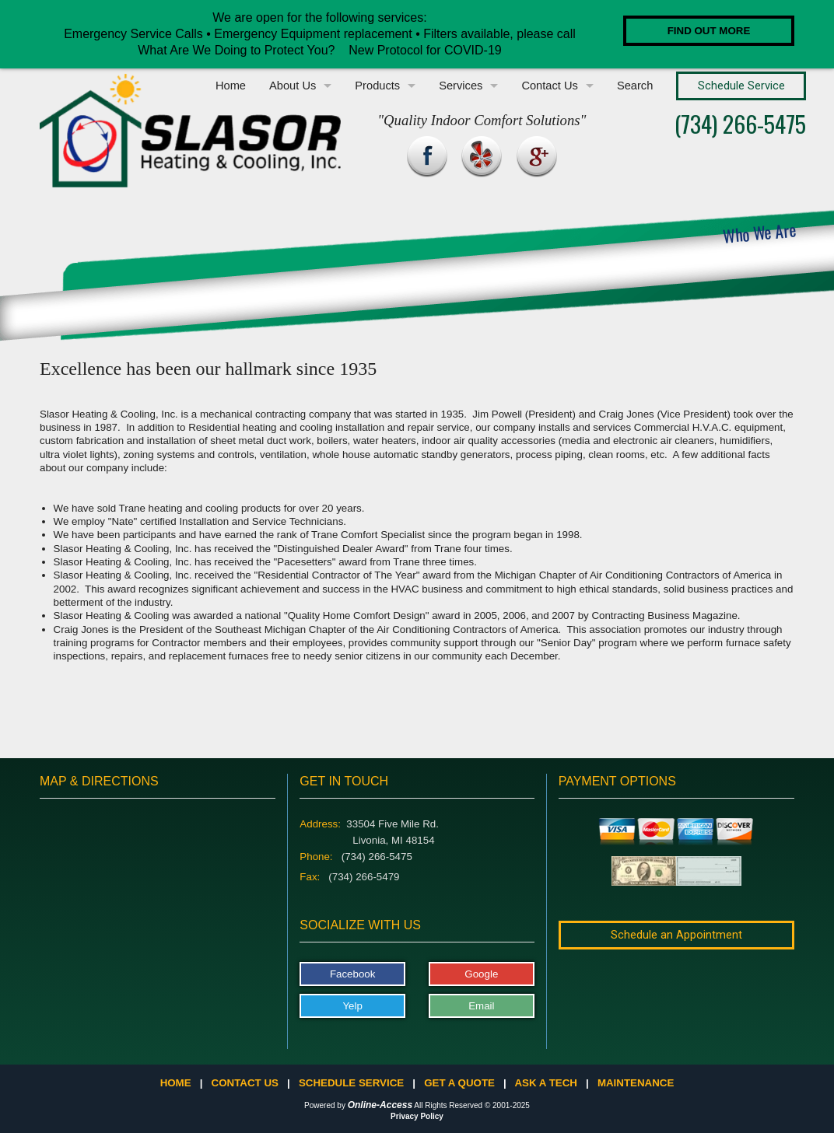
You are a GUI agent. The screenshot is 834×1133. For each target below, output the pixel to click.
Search (635, 85)
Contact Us (549, 85)
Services (460, 85)
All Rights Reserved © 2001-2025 (472, 1105)
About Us (292, 85)
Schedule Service (351, 1083)
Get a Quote (459, 1083)
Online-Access (380, 1105)
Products (377, 85)
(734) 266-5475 (740, 123)
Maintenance (635, 1083)
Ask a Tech (545, 1083)
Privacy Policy (417, 1116)
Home (231, 85)
